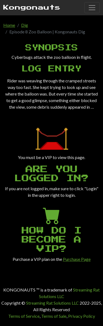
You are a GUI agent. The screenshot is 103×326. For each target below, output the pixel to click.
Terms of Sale (53, 316)
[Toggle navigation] (92, 7)
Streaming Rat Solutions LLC (52, 302)
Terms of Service (24, 316)
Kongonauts (32, 7)
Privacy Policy (81, 316)
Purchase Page (77, 259)
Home (9, 25)
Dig (24, 25)
